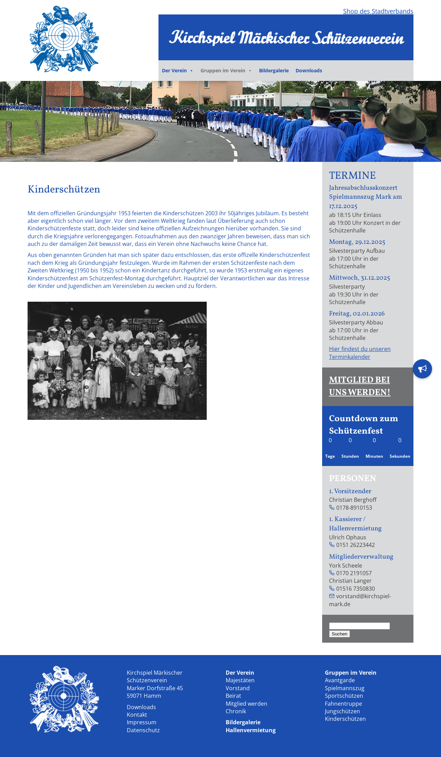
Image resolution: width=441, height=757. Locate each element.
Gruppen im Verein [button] (226, 70)
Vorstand (238, 688)
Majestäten (240, 680)
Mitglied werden (246, 703)
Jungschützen (342, 711)
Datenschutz (143, 730)
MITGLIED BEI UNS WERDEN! (360, 386)
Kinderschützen (345, 719)
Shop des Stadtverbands (378, 11)
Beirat (233, 695)
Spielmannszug (345, 688)
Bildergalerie (274, 70)
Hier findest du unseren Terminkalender (360, 352)
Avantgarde (340, 680)
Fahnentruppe (343, 703)
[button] (422, 368)
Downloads (309, 70)
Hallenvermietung (251, 730)
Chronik (236, 711)
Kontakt (137, 714)
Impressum (141, 722)
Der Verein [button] (178, 70)
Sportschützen (344, 695)
